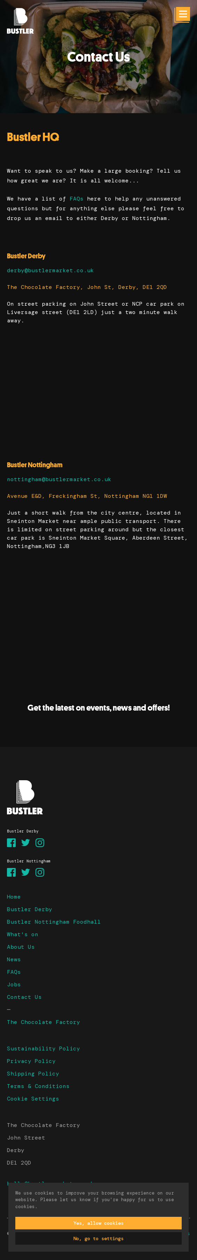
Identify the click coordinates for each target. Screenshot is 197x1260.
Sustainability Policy (43, 1048)
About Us (21, 946)
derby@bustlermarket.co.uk (50, 270)
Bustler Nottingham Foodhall (54, 921)
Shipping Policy (33, 1073)
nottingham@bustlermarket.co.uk (59, 479)
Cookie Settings (33, 1098)
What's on (22, 934)
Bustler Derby (29, 909)
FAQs (77, 198)
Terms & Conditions (38, 1086)
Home (14, 896)
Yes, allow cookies (98, 1223)
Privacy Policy (31, 1061)
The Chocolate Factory (43, 1022)
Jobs (14, 984)
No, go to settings (98, 1238)
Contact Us (24, 997)
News (14, 959)
